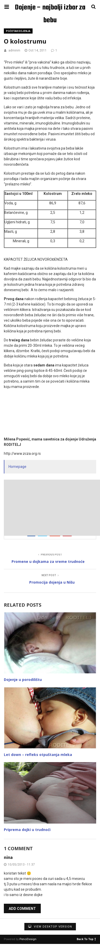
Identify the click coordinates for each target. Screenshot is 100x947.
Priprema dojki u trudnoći (27, 829)
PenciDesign (27, 939)
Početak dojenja (18, 31)
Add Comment (22, 909)
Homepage (17, 467)
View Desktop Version (50, 926)
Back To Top (86, 939)
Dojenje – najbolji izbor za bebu (50, 8)
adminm (14, 50)
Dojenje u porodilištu (23, 679)
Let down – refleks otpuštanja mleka (38, 754)
